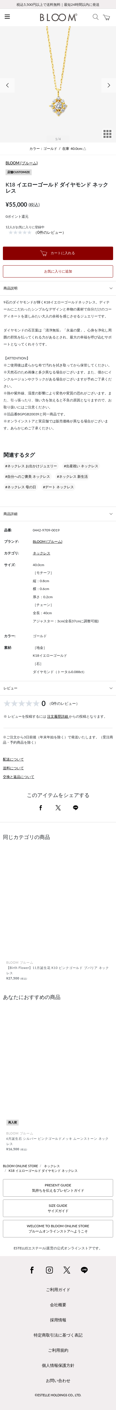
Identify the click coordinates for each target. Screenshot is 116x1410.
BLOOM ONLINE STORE (20, 1166)
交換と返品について (18, 777)
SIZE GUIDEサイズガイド (58, 1208)
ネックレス (41, 553)
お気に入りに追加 (58, 271)
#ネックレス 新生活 (72, 476)
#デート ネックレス (58, 487)
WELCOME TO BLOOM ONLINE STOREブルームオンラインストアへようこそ (58, 1228)
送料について (13, 768)
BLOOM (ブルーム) (22, 163)
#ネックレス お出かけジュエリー (31, 466)
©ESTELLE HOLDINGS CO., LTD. (58, 1395)
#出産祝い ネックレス (81, 466)
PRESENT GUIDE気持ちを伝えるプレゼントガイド (58, 1188)
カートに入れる (57, 253)
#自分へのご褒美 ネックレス (27, 476)
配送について (13, 759)
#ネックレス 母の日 (20, 487)
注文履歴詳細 (58, 716)
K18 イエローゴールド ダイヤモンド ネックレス (43, 1170)
